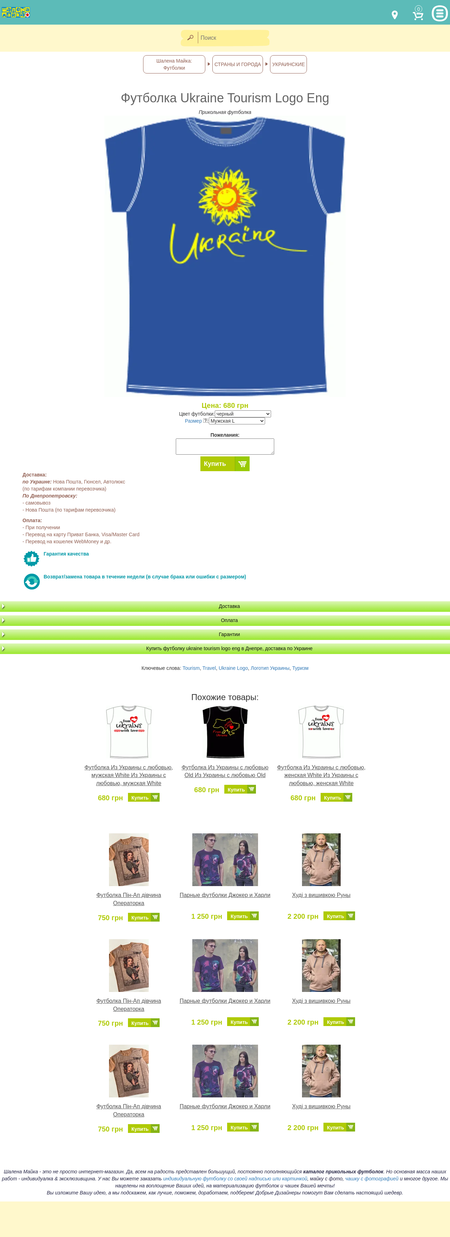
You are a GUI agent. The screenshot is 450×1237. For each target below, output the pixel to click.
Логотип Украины (270, 668)
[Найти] (190, 38)
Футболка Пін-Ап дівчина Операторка (128, 899)
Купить (215, 463)
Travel (209, 668)
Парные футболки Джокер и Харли (225, 895)
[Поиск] (236, 38)
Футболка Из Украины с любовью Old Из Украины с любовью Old (224, 771)
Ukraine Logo (233, 668)
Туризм (300, 668)
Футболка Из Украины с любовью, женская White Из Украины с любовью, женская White (321, 775)
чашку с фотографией (372, 1178)
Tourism (191, 668)
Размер (196, 421)
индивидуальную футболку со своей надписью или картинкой (235, 1178)
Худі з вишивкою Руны (321, 895)
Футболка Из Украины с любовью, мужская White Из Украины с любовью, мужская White (128, 775)
